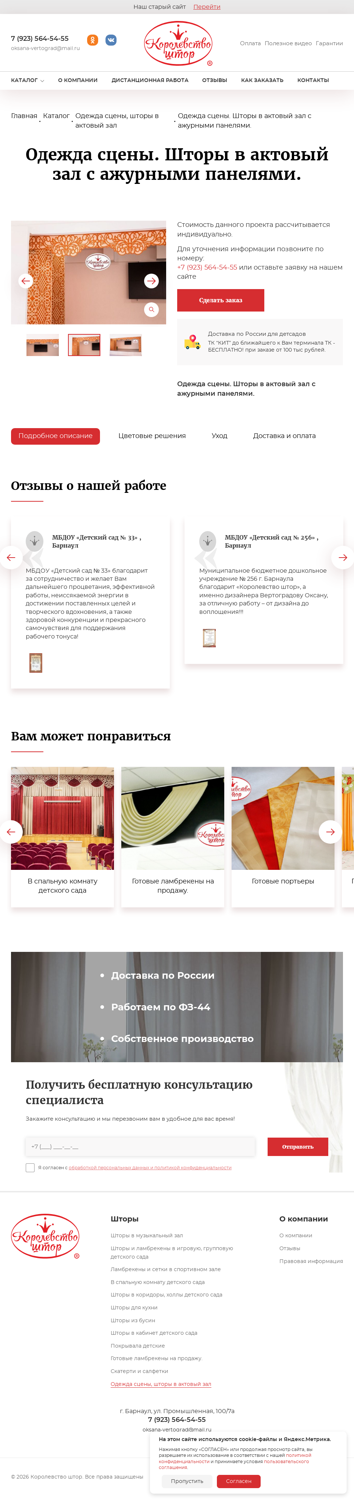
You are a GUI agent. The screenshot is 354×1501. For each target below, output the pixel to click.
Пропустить (187, 1481)
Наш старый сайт (177, 7)
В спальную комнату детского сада (158, 1282)
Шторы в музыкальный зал (147, 1235)
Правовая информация (311, 1261)
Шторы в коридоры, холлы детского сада (166, 1295)
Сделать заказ (220, 300)
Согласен (238, 1481)
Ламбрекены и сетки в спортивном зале (166, 1269)
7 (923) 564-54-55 (40, 39)
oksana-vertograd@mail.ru (45, 48)
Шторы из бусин (133, 1320)
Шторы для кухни (134, 1307)
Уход (220, 436)
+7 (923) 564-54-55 (207, 267)
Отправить (298, 1146)
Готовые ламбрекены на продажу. (157, 1358)
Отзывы (289, 1248)
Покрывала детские (138, 1346)
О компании (295, 1235)
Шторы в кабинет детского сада (154, 1333)
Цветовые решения (152, 436)
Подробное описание (55, 436)
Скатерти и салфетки (139, 1371)
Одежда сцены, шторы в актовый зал (161, 1384)
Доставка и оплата (284, 436)
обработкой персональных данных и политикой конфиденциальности (150, 1168)
